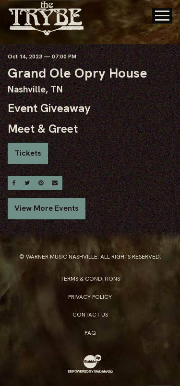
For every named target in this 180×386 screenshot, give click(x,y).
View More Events (46, 208)
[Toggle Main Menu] (162, 15)
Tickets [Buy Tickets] (27, 153)
